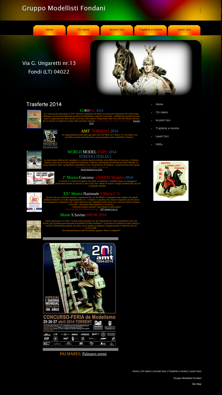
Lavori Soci (195, 371)
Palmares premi (94, 354)
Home (136, 371)
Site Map (196, 384)
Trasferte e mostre (178, 371)
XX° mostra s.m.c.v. (109, 209)
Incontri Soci (159, 371)
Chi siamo (146, 371)
